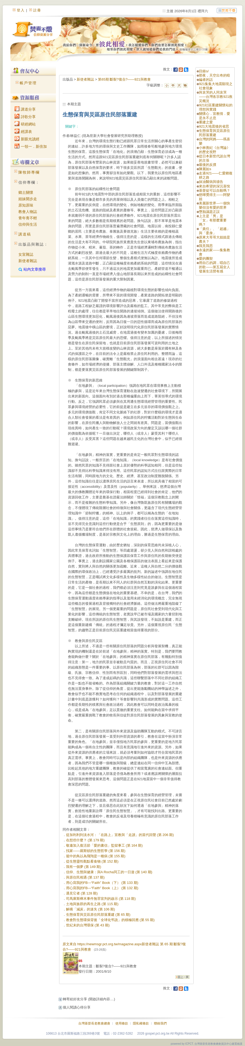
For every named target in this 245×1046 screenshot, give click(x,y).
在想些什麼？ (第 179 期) (85, 840)
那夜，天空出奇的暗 (214, 75)
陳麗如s (205, 169)
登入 (21, 10)
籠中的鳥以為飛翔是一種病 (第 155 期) (95, 856)
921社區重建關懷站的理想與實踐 (215, 107)
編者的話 (206, 80)
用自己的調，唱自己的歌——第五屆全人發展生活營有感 (214, 267)
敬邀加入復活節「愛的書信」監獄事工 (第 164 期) (104, 845)
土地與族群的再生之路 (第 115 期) (92, 904)
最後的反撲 (207, 165)
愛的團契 (206, 259)
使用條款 (121, 1023)
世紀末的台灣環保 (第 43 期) (88, 925)
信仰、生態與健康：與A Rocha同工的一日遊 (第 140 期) (109, 872)
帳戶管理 (28, 83)
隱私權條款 (141, 1023)
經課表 (23, 131)
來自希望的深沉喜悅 (214, 186)
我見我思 (206, 246)
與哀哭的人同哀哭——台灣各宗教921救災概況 (215, 96)
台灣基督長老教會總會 (94, 1023)
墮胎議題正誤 (209, 212)
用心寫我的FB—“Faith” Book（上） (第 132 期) (102, 888)
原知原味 (25, 205)
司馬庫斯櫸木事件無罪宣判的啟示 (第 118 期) (101, 899)
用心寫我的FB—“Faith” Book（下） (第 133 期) (102, 883)
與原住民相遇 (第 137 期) (85, 877)
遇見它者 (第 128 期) (82, 893)
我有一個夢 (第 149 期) (83, 867)
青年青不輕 (27, 218)
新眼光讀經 (26, 139)
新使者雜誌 (27, 261)
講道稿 (24, 234)
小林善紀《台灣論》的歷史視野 (214, 150)
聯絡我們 (160, 1023)
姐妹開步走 (27, 199)
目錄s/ (204, 71)
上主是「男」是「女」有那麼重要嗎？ (213, 220)
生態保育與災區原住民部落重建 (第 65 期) (98, 915)
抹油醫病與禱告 (211, 182)
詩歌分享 (25, 117)
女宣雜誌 (25, 254)
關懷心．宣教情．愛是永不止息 (214, 116)
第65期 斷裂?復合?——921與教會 (124, 79)
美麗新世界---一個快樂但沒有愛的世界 (214, 205)
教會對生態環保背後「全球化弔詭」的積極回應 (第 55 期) (110, 920)
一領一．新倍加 (30, 146)
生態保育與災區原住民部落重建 (214, 133)
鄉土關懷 (25, 192)
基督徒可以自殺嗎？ (214, 190)
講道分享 (25, 109)
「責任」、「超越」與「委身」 (214, 231)
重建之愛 (206, 122)
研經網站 (25, 124)
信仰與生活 (27, 224)
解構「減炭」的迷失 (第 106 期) (90, 909)
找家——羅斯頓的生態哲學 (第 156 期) (95, 851)
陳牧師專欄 (29, 172)
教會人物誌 (27, 211)
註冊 (37, 10)
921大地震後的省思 (214, 126)
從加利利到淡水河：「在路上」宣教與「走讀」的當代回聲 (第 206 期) (120, 835)
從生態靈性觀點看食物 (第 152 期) (92, 861)
